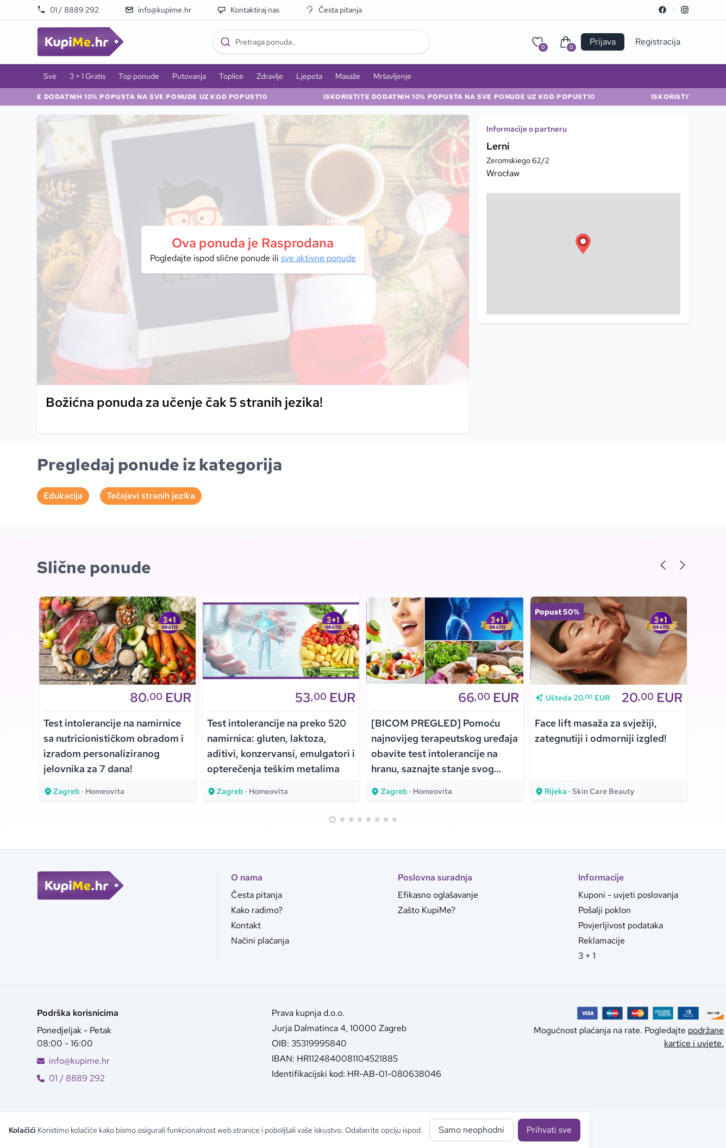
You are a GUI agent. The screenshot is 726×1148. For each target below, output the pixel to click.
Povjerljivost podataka (620, 925)
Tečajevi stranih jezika (151, 495)
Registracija (657, 41)
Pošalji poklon (604, 910)
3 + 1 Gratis (87, 76)
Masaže (347, 76)
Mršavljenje (392, 76)
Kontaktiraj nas (248, 10)
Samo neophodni (471, 1129)
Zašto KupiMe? (426, 910)
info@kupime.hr (158, 10)
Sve (50, 76)
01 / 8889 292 (68, 10)
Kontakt (246, 925)
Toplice (231, 76)
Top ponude (138, 76)
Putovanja (189, 76)
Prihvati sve (549, 1129)
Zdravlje (269, 76)
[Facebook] (662, 9)
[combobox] (321, 42)
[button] (583, 243)
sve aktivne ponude (318, 258)
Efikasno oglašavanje (438, 895)
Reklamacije (601, 940)
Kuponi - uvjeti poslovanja (628, 895)
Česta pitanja (333, 10)
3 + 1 (587, 955)
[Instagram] (684, 9)
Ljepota (309, 76)
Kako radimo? (257, 910)
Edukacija (63, 495)
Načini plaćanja (260, 940)
